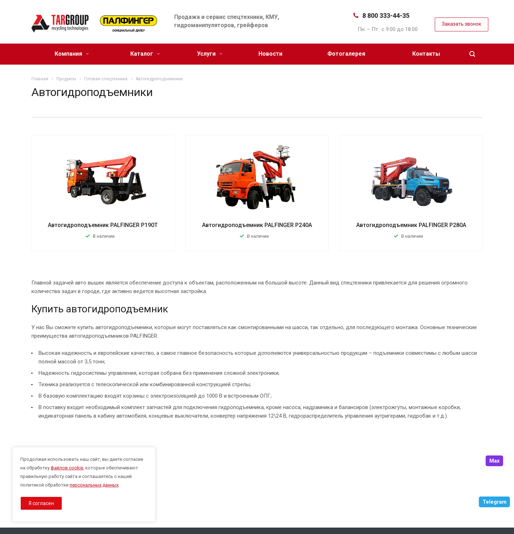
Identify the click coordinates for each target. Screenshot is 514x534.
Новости (270, 53)
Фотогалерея (346, 53)
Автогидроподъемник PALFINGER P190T (103, 225)
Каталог (145, 53)
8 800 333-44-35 (385, 15)
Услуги (209, 53)
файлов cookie (67, 467)
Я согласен (41, 503)
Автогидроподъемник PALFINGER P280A (411, 225)
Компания (72, 53)
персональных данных (94, 485)
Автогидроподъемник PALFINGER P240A (257, 225)
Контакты (426, 53)
